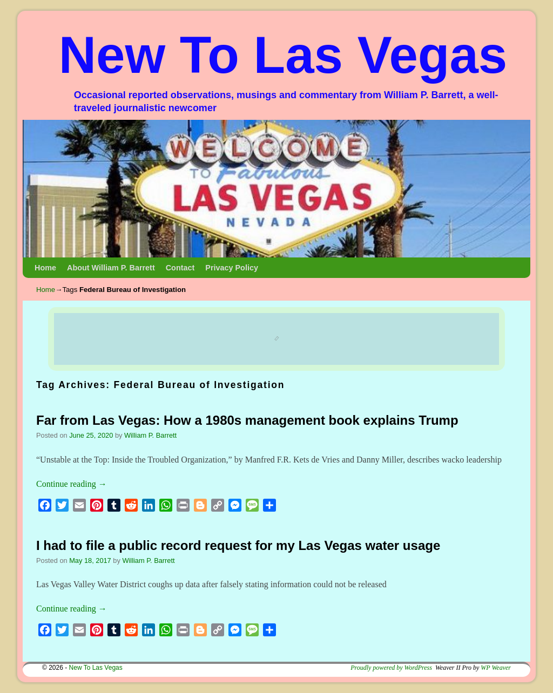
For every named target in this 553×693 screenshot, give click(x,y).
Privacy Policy (231, 267)
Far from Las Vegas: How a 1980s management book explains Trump (247, 420)
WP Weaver (496, 667)
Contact (180, 267)
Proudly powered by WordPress (391, 667)
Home (45, 267)
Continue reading (71, 483)
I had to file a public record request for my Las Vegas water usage (238, 545)
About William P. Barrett (111, 267)
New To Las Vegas (283, 55)
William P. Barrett (150, 435)
